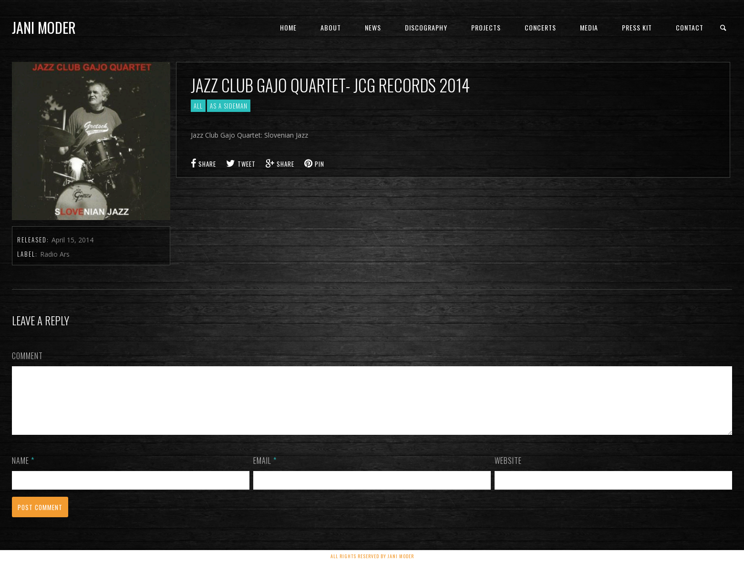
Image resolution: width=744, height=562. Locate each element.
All (198, 105)
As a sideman (229, 105)
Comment (27, 355)
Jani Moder (44, 27)
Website (508, 472)
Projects (486, 27)
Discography (426, 27)
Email (265, 472)
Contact (689, 27)
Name (23, 472)
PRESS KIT (637, 27)
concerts (540, 27)
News (373, 27)
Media (589, 27)
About (330, 27)
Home (288, 27)
